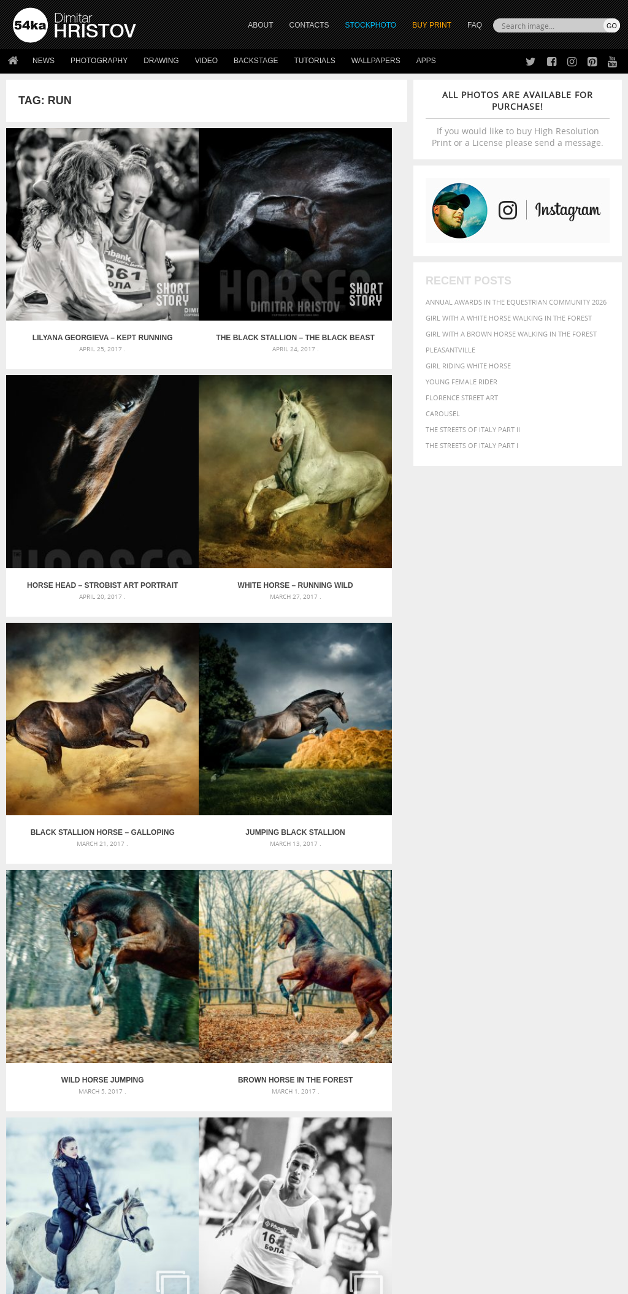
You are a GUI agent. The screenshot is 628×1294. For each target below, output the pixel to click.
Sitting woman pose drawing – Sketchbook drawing (314, 1065)
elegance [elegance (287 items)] (501, 1029)
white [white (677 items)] (473, 1074)
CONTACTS (309, 25)
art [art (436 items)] (464, 1005)
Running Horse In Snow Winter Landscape (340, 655)
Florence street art (462, 397)
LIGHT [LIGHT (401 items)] (579, 1039)
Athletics (73, 843)
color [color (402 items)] (438, 1028)
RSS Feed (268, 1252)
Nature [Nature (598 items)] (493, 1050)
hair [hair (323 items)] (517, 1039)
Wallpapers (375, 60)
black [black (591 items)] (529, 1017)
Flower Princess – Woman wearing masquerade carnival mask (108, 1065)
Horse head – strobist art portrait (340, 279)
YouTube (342, 1211)
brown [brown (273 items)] (572, 1018)
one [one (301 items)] (518, 1052)
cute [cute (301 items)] (459, 1029)
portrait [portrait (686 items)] (503, 1062)
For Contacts (188, 1208)
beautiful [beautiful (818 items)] (451, 1017)
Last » (284, 892)
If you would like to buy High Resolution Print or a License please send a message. (518, 118)
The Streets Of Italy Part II (473, 429)
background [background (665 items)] (541, 1004)
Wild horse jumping (73, 655)
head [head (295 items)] (534, 1040)
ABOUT (260, 25)
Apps (426, 60)
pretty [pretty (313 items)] (537, 1063)
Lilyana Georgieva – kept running (73, 279)
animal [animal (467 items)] (441, 1005)
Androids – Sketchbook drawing (280, 1006)
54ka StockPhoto (43, 1162)
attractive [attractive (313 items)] (490, 1005)
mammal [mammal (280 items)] (438, 1052)
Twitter (341, 1147)
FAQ (474, 25)
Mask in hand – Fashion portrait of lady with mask (108, 1035)
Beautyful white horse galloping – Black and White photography (207, 843)
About (174, 1147)
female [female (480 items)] (473, 1039)
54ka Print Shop (40, 1147)
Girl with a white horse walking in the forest (509, 317)
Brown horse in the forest (206, 655)
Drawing (161, 60)
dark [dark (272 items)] (476, 1029)
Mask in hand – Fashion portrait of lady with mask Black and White (108, 1021)
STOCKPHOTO (371, 25)
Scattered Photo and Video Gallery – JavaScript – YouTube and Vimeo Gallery (108, 1006)
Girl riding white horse (468, 365)
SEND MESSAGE (539, 1181)
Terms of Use (182, 1280)
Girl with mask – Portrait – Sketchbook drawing (309, 1035)
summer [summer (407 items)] (442, 1075)
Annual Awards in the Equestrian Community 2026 (516, 301)
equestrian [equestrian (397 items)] (540, 1028)
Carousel (443, 413)
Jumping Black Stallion (340, 467)
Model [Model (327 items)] (463, 1051)
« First (130, 892)
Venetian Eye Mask (214, 1252)
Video (206, 60)
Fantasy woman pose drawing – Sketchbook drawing (314, 1021)
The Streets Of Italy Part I (472, 445)
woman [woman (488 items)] (505, 1075)
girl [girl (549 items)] (499, 1039)
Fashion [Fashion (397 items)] (441, 1039)
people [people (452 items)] (439, 1063)
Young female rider (461, 381)
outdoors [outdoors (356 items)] (584, 1051)
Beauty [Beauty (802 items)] (496, 1017)
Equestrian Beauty (140, 1252)
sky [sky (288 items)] (555, 1064)
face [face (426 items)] (600, 1028)
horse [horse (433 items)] (555, 1039)
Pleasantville (450, 349)
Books (174, 1177)
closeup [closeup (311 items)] (598, 1018)
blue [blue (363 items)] (552, 1017)
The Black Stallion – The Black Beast (206, 279)
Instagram (346, 1179)
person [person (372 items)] (467, 1063)
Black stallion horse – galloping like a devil (207, 467)
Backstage (256, 60)
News (44, 60)
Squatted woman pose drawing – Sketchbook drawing (314, 1050)
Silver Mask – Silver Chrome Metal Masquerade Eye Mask (108, 1050)
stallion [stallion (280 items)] (575, 1064)
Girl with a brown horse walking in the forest (511, 333)
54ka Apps (29, 1208)
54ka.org (114, 1280)
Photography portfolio (57, 1177)
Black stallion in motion (340, 843)
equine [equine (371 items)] (577, 1028)
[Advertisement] (316, 936)
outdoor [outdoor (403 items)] (545, 1051)
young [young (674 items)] (539, 1074)
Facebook (345, 1163)
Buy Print (431, 25)
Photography (99, 60)
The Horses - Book (45, 1193)
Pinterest (344, 1195)
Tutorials (314, 60)
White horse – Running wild (73, 467)
